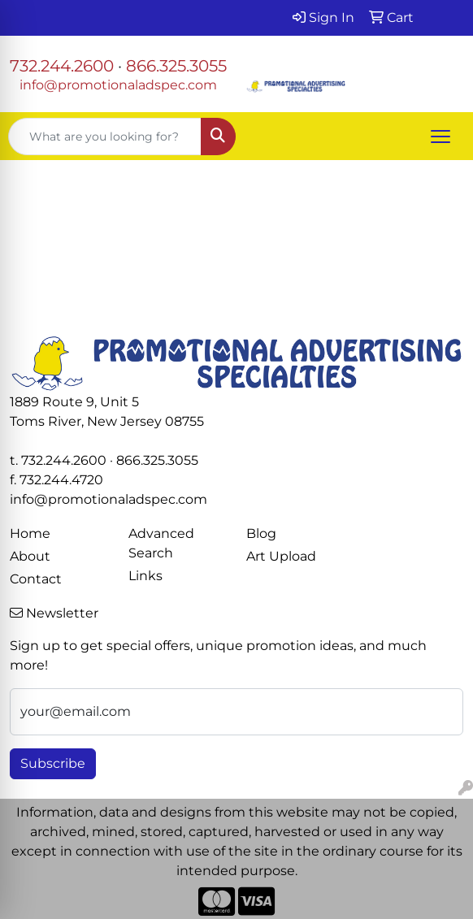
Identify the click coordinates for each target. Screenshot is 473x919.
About (30, 556)
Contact (36, 579)
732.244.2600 (62, 66)
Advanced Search (161, 543)
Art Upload (281, 556)
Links (145, 575)
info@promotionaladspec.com (118, 85)
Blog (261, 533)
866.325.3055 (176, 66)
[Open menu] (440, 136)
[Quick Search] (105, 136)
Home (30, 533)
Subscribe (52, 763)
